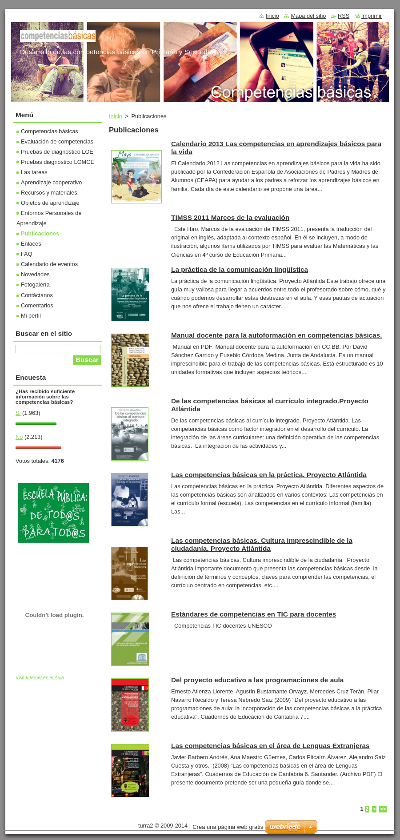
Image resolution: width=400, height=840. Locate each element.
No (19, 437)
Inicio (115, 116)
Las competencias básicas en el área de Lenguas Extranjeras (270, 745)
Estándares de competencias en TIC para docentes (253, 614)
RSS (343, 15)
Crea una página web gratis (227, 827)
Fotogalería (35, 284)
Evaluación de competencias (57, 141)
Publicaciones (40, 233)
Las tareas (34, 172)
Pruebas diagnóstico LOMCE (57, 162)
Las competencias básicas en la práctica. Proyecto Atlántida (269, 474)
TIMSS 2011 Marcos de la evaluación (230, 217)
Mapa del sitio (308, 15)
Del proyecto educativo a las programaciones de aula (257, 680)
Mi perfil (31, 315)
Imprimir (371, 15)
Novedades (35, 274)
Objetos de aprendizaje (50, 202)
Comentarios (37, 305)
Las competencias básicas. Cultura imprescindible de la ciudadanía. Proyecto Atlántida (261, 544)
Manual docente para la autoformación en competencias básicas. (276, 335)
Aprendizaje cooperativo (51, 182)
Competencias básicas (49, 131)
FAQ (26, 254)
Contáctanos (37, 295)
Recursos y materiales (49, 192)
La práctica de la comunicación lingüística (239, 269)
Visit (40, 677)
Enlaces (31, 243)
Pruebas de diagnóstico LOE (57, 151)
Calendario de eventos (49, 264)
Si (18, 413)
